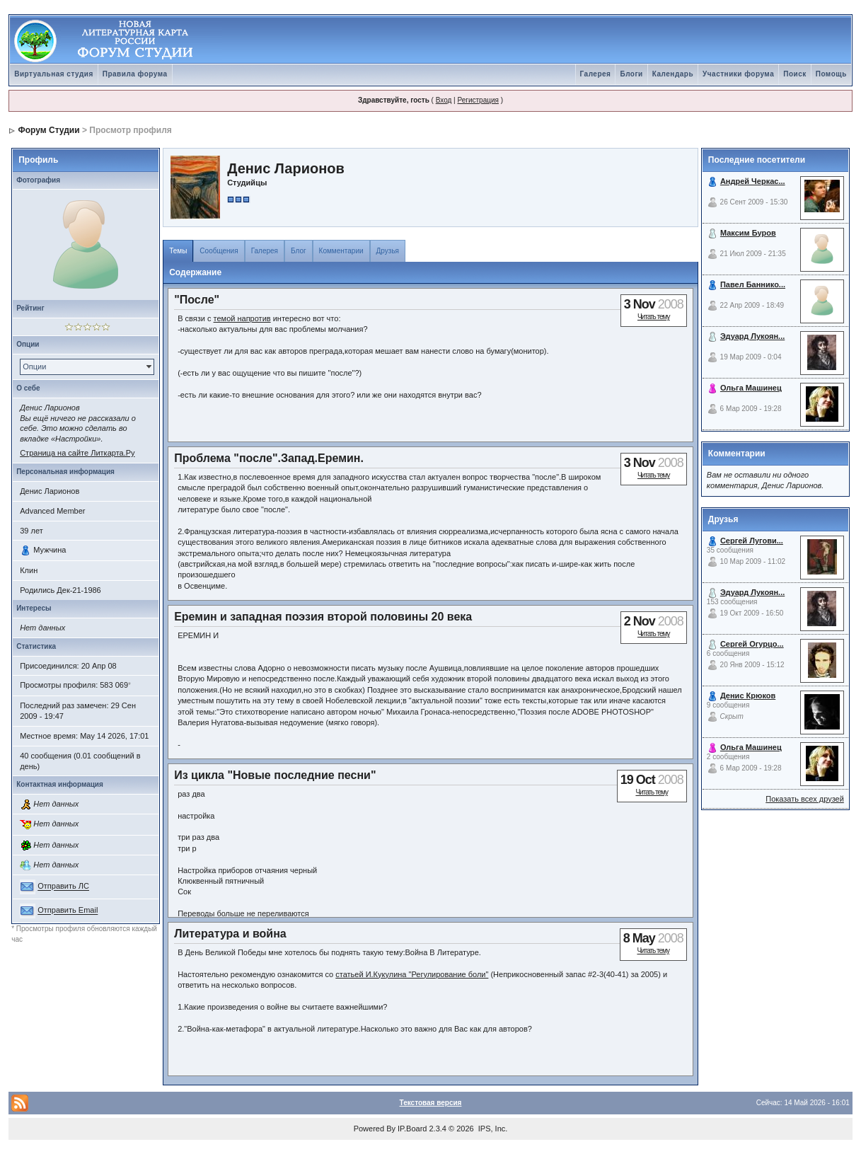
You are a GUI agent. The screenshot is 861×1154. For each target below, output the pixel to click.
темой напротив (242, 318)
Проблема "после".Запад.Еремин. (269, 458)
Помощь (831, 74)
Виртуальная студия (53, 74)
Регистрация (477, 100)
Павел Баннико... (752, 284)
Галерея (595, 74)
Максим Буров (748, 233)
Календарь (672, 74)
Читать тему (653, 317)
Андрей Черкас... (752, 181)
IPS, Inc (492, 1128)
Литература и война (230, 934)
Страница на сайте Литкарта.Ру (77, 453)
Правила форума (135, 74)
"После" (196, 300)
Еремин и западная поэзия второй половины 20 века (323, 617)
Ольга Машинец (751, 387)
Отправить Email (67, 910)
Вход (444, 100)
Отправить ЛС (63, 886)
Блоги (631, 74)
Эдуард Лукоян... (752, 336)
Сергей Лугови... (751, 540)
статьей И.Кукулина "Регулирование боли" (411, 974)
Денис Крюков (747, 695)
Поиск (795, 74)
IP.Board (412, 1128)
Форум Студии (49, 130)
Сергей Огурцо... (752, 644)
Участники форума (738, 74)
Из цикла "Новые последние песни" (275, 775)
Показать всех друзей (804, 799)
